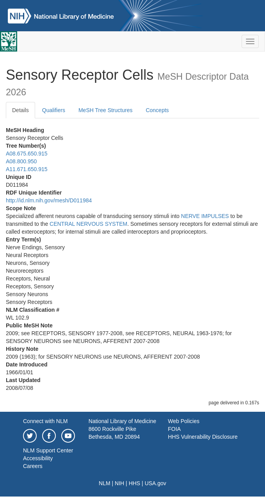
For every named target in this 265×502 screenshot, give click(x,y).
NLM (104, 483)
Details (20, 110)
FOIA (174, 429)
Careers (33, 466)
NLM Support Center (48, 450)
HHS (135, 483)
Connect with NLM (45, 421)
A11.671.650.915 (27, 169)
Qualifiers (53, 110)
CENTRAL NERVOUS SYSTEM (88, 224)
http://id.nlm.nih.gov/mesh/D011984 (49, 200)
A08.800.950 (21, 161)
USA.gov (155, 483)
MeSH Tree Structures (105, 110)
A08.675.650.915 (27, 153)
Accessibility (38, 458)
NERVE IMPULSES (205, 216)
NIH (119, 483)
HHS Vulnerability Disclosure (202, 437)
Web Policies (183, 421)
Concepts (157, 110)
